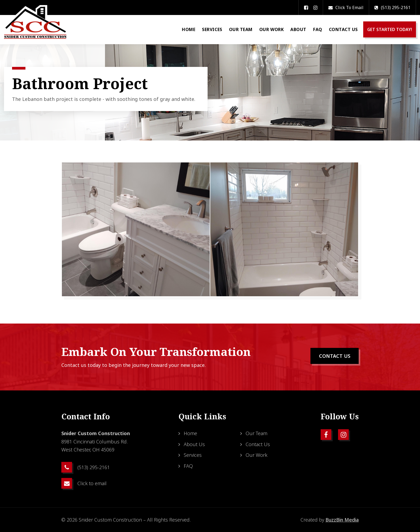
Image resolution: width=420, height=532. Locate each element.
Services (212, 29)
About (298, 29)
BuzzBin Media (342, 519)
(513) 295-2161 (392, 7)
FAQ (317, 29)
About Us (194, 444)
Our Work (271, 29)
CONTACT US (334, 356)
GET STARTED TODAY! (389, 29)
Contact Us (343, 29)
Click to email (345, 7)
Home (188, 29)
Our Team (241, 29)
